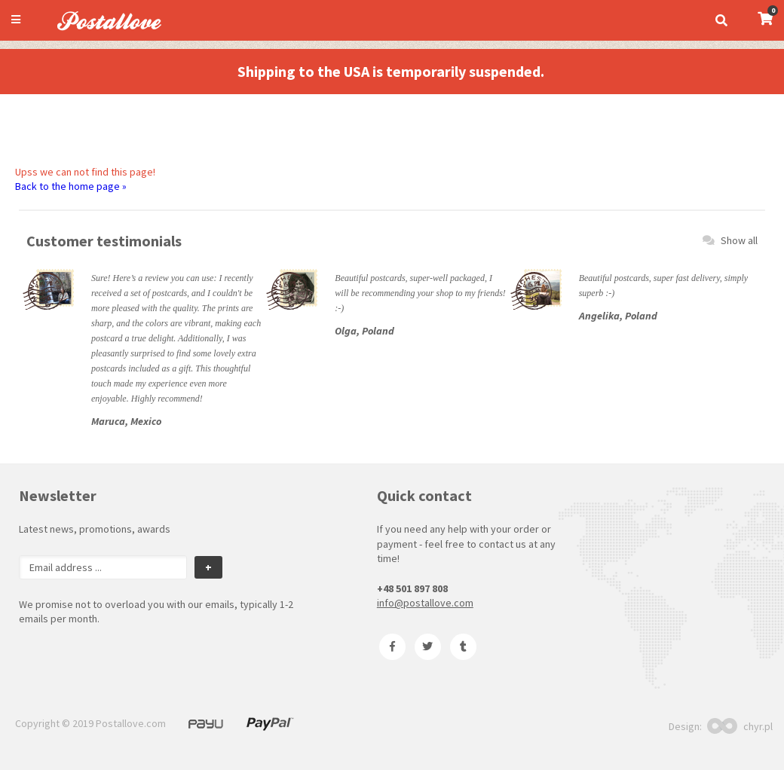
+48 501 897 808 (412, 588)
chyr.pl (740, 726)
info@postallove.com (425, 603)
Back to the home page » (71, 186)
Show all (730, 240)
